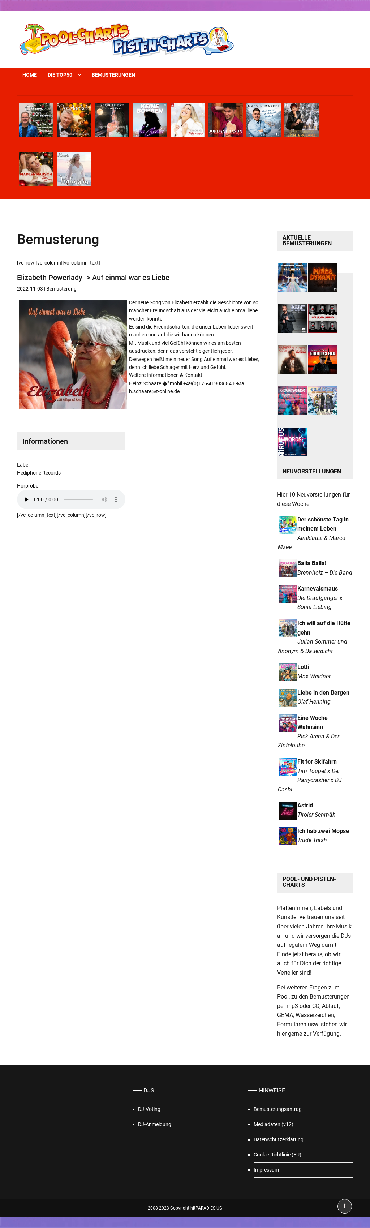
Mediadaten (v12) (273, 1124)
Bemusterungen (113, 75)
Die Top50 (60, 75)
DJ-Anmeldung (154, 1124)
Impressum (266, 1170)
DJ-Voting (149, 1109)
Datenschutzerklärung (279, 1139)
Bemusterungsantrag (278, 1109)
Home (29, 75)
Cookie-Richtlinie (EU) (277, 1155)
